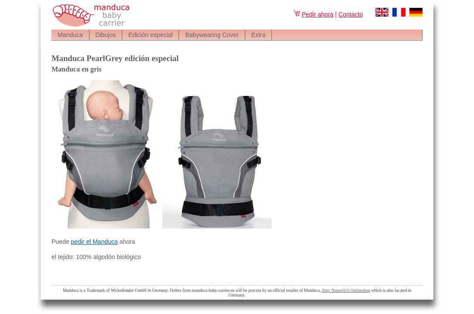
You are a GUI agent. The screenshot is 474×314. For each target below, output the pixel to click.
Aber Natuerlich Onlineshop (346, 290)
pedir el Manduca (94, 241)
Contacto (350, 14)
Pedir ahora (313, 14)
